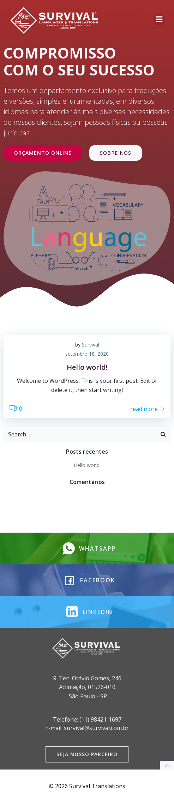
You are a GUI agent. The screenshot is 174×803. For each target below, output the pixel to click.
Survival (90, 344)
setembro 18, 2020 (87, 353)
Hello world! (87, 465)
